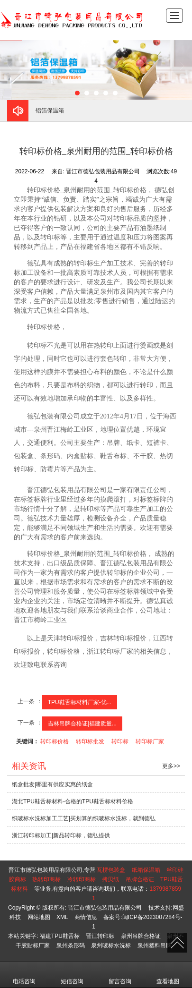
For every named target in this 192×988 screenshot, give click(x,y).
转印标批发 (90, 741)
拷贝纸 (110, 879)
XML (62, 917)
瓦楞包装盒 (111, 870)
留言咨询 (120, 975)
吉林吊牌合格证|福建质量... (82, 723)
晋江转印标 (100, 936)
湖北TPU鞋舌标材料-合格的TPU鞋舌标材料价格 (72, 801)
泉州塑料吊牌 (154, 945)
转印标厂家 (150, 741)
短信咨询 (72, 975)
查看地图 (167, 975)
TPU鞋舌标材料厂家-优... (79, 702)
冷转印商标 (81, 879)
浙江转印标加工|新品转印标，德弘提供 (61, 835)
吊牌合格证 (140, 879)
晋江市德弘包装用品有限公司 (105, 907)
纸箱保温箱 (146, 870)
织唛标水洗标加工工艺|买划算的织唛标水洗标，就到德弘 (83, 818)
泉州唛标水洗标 (111, 945)
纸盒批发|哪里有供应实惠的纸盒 (52, 784)
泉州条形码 (70, 945)
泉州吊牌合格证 (141, 936)
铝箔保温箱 (50, 110)
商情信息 (85, 917)
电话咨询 (24, 975)
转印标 (119, 741)
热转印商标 (46, 879)
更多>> (171, 766)
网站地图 (38, 917)
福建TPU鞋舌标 (60, 936)
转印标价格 (54, 741)
